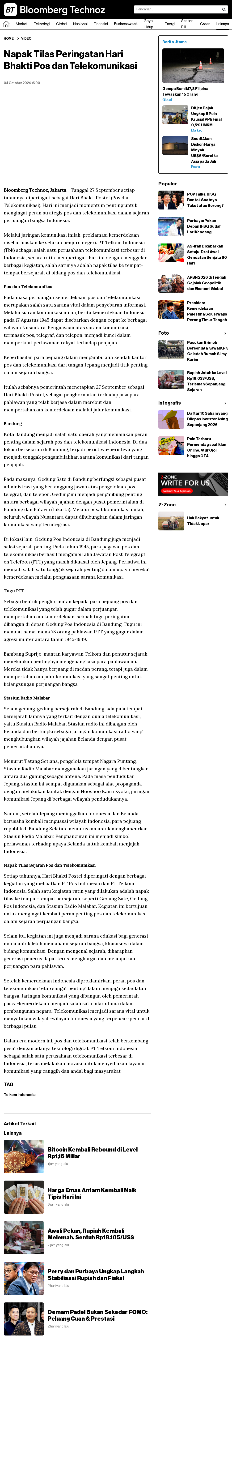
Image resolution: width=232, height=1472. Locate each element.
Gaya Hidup (148, 24)
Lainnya (222, 24)
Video (26, 38)
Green (205, 24)
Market (22, 24)
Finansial (101, 24)
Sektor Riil (187, 24)
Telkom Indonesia (20, 1095)
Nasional (80, 24)
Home (9, 38)
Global (61, 24)
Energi (170, 24)
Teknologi (42, 24)
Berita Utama (174, 42)
